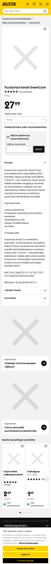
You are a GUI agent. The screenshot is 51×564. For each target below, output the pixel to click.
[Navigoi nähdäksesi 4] (31, 512)
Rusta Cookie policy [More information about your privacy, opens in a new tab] (28, 543)
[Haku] (45, 11)
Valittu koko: (13, 113)
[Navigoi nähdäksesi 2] (23, 512)
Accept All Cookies (25, 548)
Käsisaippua (37, 473)
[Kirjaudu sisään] (27, 4)
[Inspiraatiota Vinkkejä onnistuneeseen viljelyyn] (25, 340)
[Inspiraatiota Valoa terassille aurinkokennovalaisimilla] (25, 404)
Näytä (38, 149)
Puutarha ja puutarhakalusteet (16, 18)
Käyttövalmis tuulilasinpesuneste (14, 474)
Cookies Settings (25, 560)
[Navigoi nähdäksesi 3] (27, 512)
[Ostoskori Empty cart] (40, 4)
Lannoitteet (34, 22)
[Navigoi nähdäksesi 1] (20, 512)
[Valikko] (47, 4)
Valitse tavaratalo (16, 144)
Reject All (25, 554)
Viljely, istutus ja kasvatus (14, 22)
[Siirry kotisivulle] (9, 4)
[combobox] (22, 11)
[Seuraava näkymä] (46, 479)
